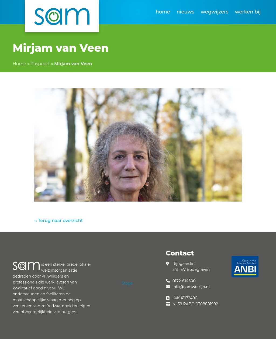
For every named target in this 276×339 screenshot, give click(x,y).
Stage (127, 283)
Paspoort (40, 63)
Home (163, 12)
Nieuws (185, 12)
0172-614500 (184, 280)
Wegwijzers (214, 12)
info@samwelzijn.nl (191, 286)
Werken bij (248, 12)
